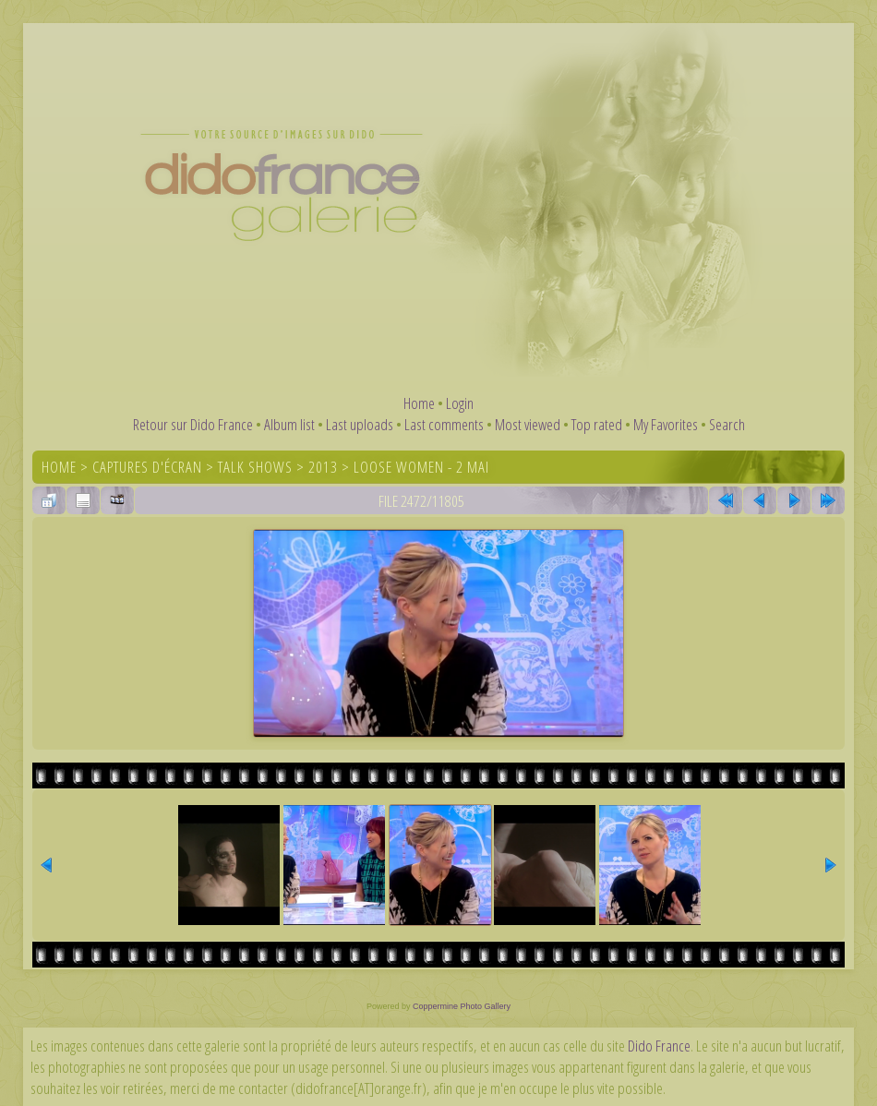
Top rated (596, 424)
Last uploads (359, 424)
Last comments (444, 424)
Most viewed (527, 424)
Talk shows (255, 466)
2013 (323, 466)
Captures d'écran (147, 466)
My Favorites (665, 424)
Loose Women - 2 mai (421, 466)
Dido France (659, 1045)
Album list (289, 424)
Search (727, 424)
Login (460, 403)
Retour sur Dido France (193, 424)
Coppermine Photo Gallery (462, 1006)
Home (419, 403)
